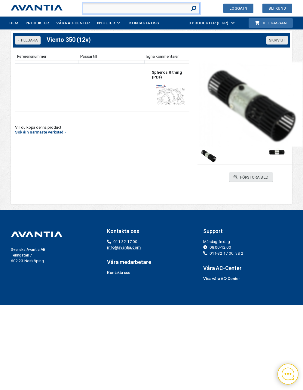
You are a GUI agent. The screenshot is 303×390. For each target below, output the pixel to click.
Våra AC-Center (73, 22)
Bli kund (277, 8)
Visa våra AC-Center (221, 278)
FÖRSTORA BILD (251, 177)
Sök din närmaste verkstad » (40, 132)
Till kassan (271, 22)
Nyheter (106, 22)
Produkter (37, 22)
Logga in (238, 8)
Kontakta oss (144, 22)
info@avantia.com (124, 247)
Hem (13, 22)
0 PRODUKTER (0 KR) (211, 22)
